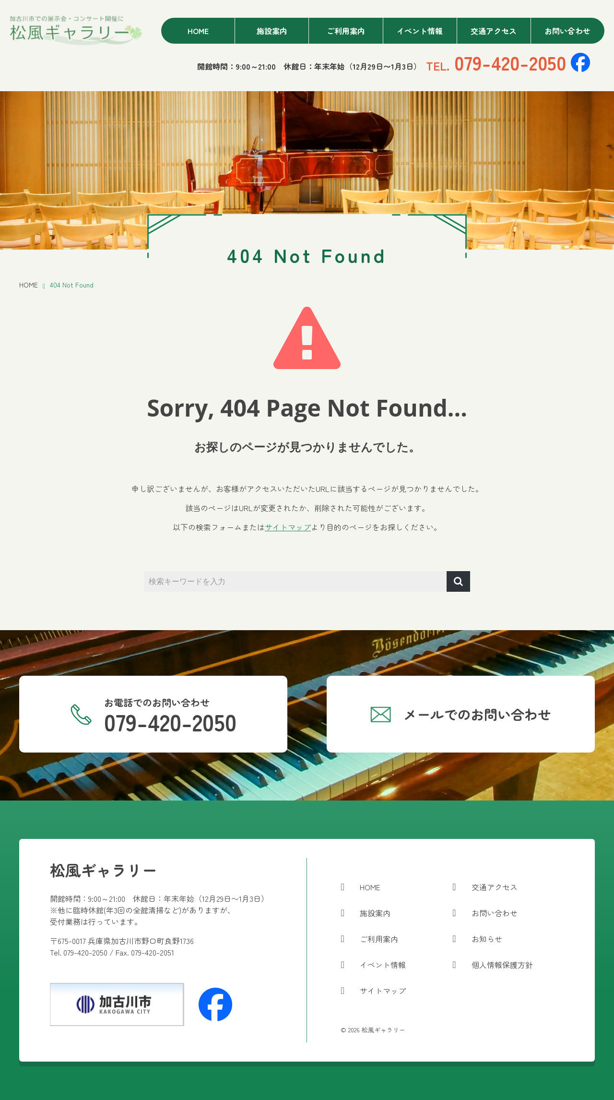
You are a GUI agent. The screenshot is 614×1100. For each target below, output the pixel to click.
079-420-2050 (496, 62)
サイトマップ (288, 527)
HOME (28, 284)
